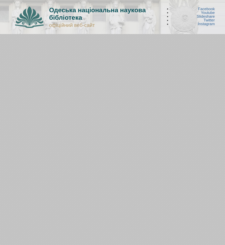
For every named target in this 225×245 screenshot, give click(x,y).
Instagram (206, 24)
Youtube (208, 12)
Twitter (209, 20)
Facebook (206, 8)
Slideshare (206, 16)
